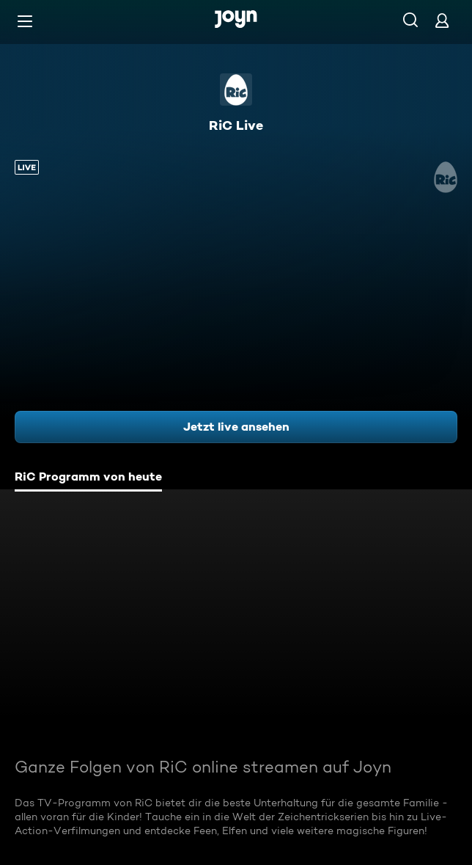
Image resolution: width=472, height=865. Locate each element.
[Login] (442, 20)
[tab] (88, 478)
